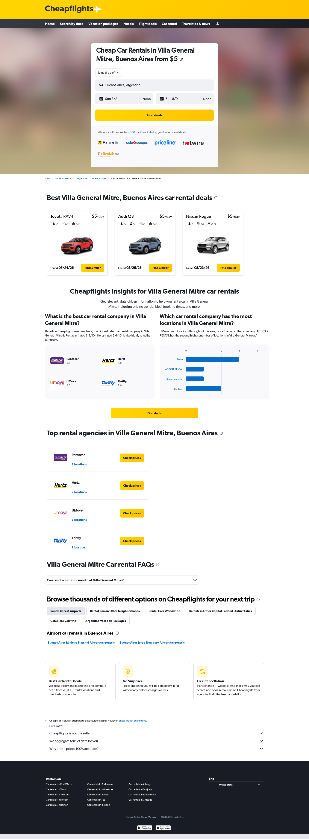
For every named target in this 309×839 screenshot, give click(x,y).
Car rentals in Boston (57, 804)
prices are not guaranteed (132, 720)
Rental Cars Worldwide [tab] (164, 611)
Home (50, 24)
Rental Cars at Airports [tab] (65, 611)
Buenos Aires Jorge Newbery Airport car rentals (152, 642)
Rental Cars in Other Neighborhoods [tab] (115, 611)
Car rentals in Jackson (98, 804)
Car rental (169, 24)
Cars (47, 178)
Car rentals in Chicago (140, 799)
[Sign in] (218, 23)
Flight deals (148, 24)
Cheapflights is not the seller (156, 733)
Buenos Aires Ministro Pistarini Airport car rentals (81, 642)
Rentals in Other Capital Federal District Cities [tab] (220, 611)
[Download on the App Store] (163, 828)
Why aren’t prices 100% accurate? (156, 748)
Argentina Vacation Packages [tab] (105, 621)
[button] (119, 98)
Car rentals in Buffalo (98, 794)
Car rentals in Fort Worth (59, 784)
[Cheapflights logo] (69, 9)
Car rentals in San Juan (140, 789)
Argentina (81, 178)
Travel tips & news (196, 24)
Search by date (71, 24)
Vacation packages (103, 24)
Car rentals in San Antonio (142, 794)
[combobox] (108, 72)
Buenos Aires (99, 178)
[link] (154, 413)
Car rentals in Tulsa (56, 789)
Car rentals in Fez (96, 799)
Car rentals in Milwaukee (100, 789)
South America (63, 178)
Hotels (128, 24)
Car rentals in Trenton (57, 794)
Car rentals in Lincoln (57, 799)
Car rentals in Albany (140, 784)
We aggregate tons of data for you (156, 740)
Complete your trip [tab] (63, 621)
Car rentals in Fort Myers (100, 784)
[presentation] (181, 59)
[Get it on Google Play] (144, 828)
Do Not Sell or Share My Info (141, 817)
